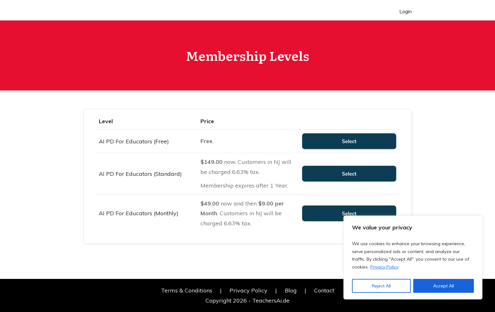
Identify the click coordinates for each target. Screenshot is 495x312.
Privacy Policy (384, 267)
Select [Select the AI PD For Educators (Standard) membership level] (349, 173)
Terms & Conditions (186, 290)
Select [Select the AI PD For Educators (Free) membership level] (349, 141)
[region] (412, 257)
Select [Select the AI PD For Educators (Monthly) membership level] (349, 213)
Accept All (443, 286)
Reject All (381, 286)
